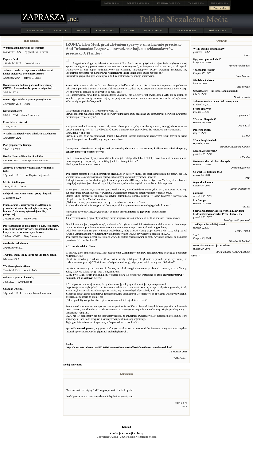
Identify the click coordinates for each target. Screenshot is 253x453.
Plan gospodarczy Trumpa (17, 144)
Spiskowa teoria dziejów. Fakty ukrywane (215, 101)
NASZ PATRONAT (153, 30)
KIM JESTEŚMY (35, 30)
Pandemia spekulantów (15, 243)
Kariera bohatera (12, 110)
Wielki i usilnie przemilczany (208, 48)
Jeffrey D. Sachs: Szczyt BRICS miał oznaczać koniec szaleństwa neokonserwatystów (28, 72)
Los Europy (199, 200)
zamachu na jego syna (138, 211)
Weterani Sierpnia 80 (204, 119)
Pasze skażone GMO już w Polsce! (211, 245)
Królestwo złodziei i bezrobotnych (211, 161)
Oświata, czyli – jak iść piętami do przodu (215, 90)
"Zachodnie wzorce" (204, 69)
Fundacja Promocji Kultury (126, 433)
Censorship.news (84, 328)
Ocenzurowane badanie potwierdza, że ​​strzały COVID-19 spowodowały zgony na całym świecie (29, 87)
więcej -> (195, 255)
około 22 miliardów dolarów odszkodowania (139, 252)
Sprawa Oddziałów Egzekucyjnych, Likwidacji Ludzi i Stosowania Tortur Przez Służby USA (218, 212)
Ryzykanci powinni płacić (207, 59)
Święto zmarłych (202, 108)
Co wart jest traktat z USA (207, 171)
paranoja (198, 192)
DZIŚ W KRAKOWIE (185, 30)
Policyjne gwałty (202, 129)
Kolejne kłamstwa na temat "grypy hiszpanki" (28, 193)
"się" (196, 235)
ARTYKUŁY (60, 30)
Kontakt (126, 426)
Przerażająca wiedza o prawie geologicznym (27, 99)
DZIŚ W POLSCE (217, 30)
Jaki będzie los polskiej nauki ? (210, 224)
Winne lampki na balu (205, 140)
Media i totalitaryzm (14, 182)
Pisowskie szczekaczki (15, 122)
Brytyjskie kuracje (203, 182)
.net (112, 3)
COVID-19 (81, 30)
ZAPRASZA (138, 3)
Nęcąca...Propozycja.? (205, 150)
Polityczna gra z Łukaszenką (18, 277)
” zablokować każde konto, (122, 72)
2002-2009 (129, 30)
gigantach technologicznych (111, 331)
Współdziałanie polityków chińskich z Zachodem (29, 133)
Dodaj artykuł (220, 8)
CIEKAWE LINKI (105, 30)
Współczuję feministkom (16, 266)
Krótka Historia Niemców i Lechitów (23, 156)
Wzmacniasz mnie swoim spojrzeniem (23, 47)
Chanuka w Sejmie (13, 288)
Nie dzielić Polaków (203, 80)
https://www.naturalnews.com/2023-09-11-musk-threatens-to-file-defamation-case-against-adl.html (119, 347)
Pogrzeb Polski (11, 59)
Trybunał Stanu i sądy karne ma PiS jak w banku (30, 254)
